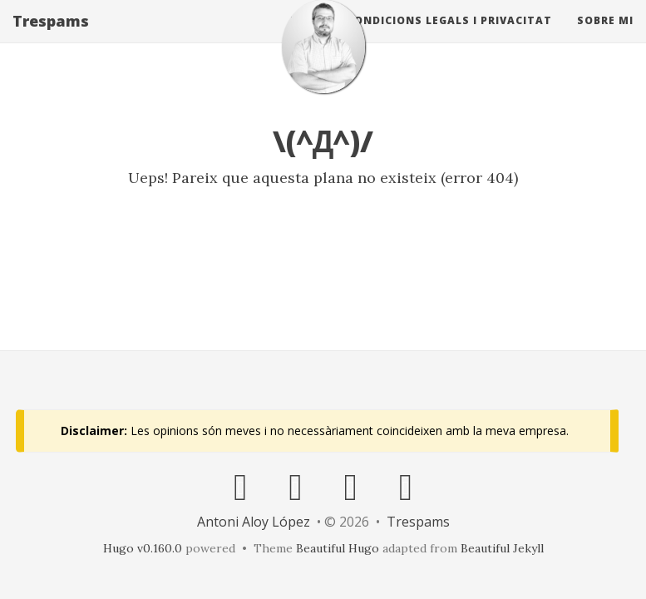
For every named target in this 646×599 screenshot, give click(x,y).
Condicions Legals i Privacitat (449, 37)
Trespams (50, 37)
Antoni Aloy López (253, 521)
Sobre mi (605, 37)
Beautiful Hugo (337, 548)
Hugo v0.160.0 (142, 548)
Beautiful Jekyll (502, 548)
